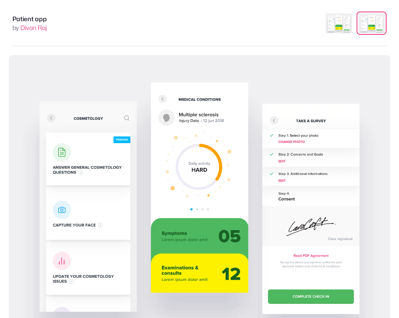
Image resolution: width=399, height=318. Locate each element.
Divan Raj (33, 27)
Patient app (29, 19)
